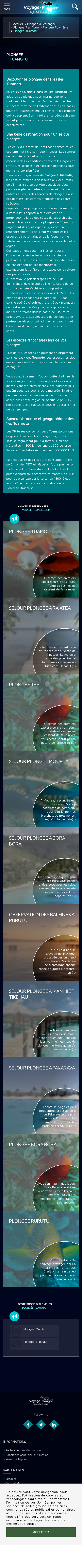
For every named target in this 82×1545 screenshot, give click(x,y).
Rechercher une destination (23, 1450)
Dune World (13, 1483)
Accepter (41, 1532)
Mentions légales (16, 1459)
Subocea (11, 1478)
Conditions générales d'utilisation (27, 1454)
